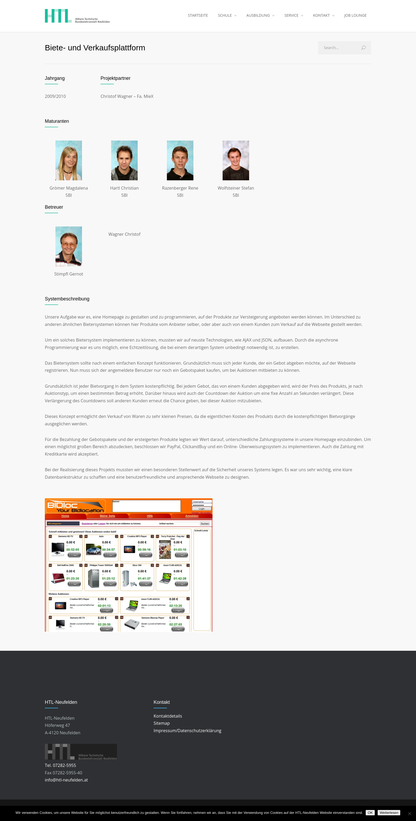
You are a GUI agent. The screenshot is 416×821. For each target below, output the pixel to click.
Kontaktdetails (168, 717)
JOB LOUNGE (355, 15)
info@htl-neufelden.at (66, 781)
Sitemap (162, 724)
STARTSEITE (198, 15)
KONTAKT (321, 15)
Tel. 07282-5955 (60, 767)
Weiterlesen (389, 813)
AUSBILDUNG (258, 15)
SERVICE (291, 15)
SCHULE (225, 15)
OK (370, 813)
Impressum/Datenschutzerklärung (187, 732)
